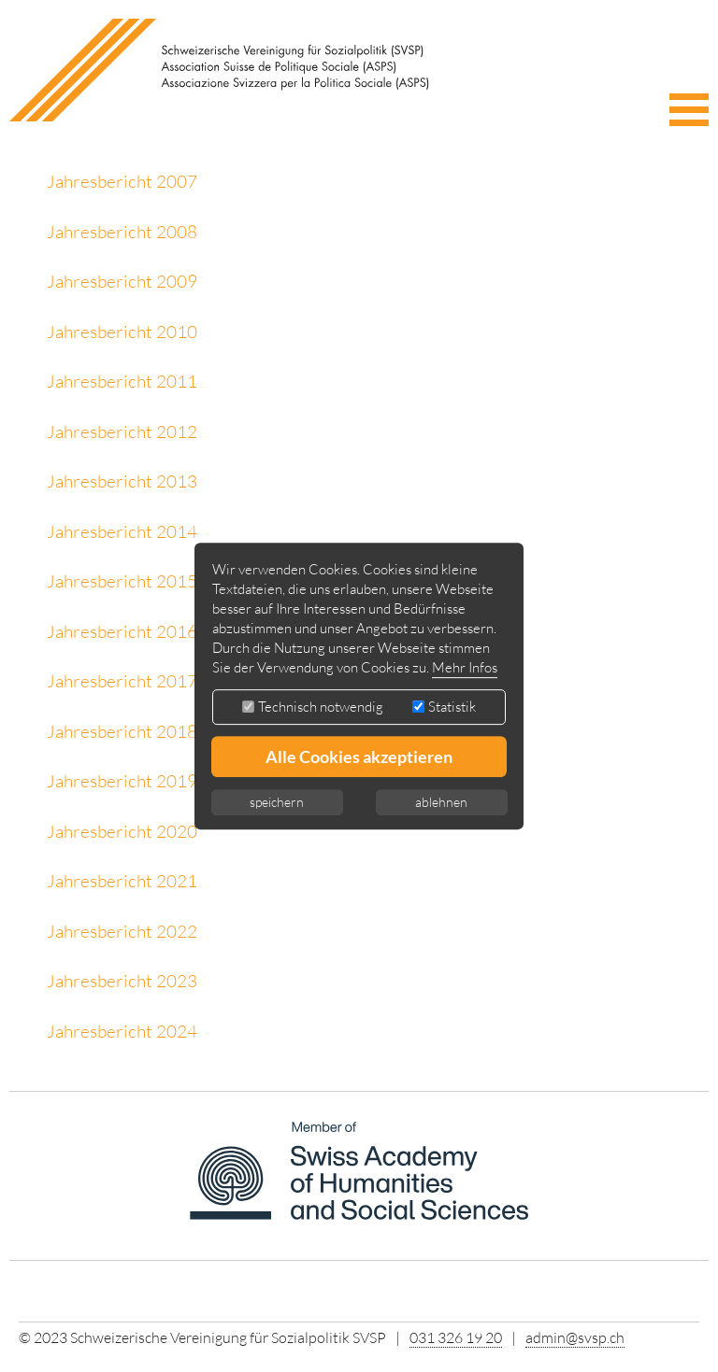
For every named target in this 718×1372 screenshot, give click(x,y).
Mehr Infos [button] (464, 667)
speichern (277, 802)
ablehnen (441, 802)
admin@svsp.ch (575, 1337)
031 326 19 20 (455, 1337)
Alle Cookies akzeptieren (359, 756)
